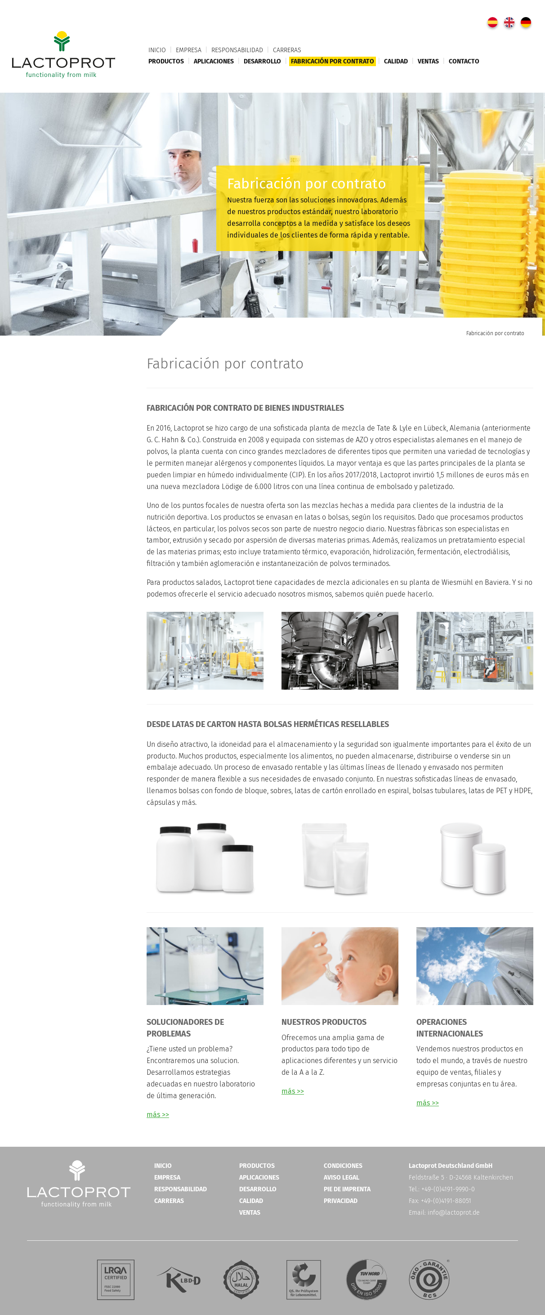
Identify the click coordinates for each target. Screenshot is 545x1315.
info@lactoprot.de (454, 1212)
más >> (158, 1114)
